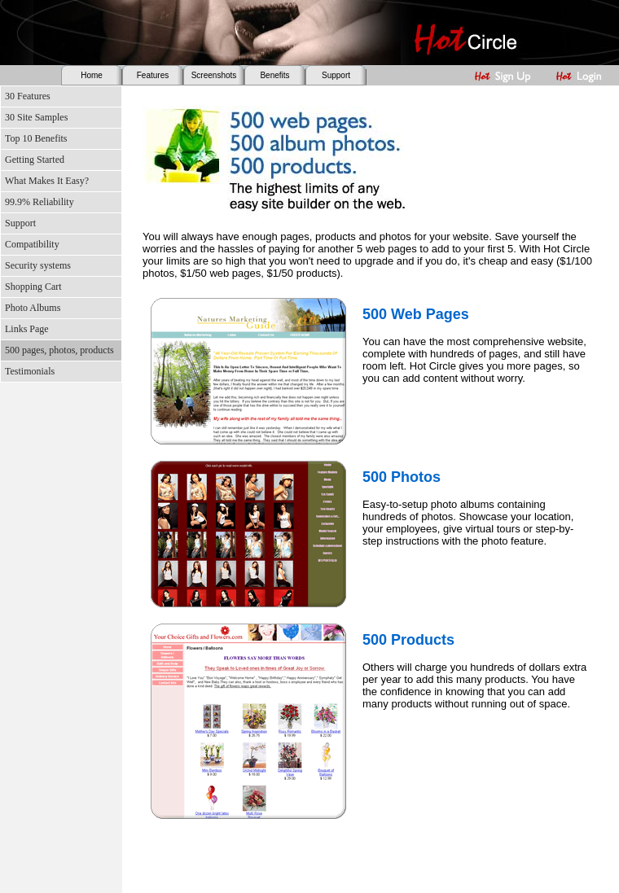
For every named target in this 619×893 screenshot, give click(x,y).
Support (336, 75)
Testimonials (30, 371)
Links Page (27, 329)
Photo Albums (32, 307)
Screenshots (214, 75)
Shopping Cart (33, 286)
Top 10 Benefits (36, 138)
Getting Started (34, 159)
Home (92, 75)
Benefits (274, 75)
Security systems (38, 265)
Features (153, 75)
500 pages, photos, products (59, 350)
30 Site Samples (36, 117)
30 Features (27, 96)
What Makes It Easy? (47, 180)
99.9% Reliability (39, 202)
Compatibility (32, 244)
